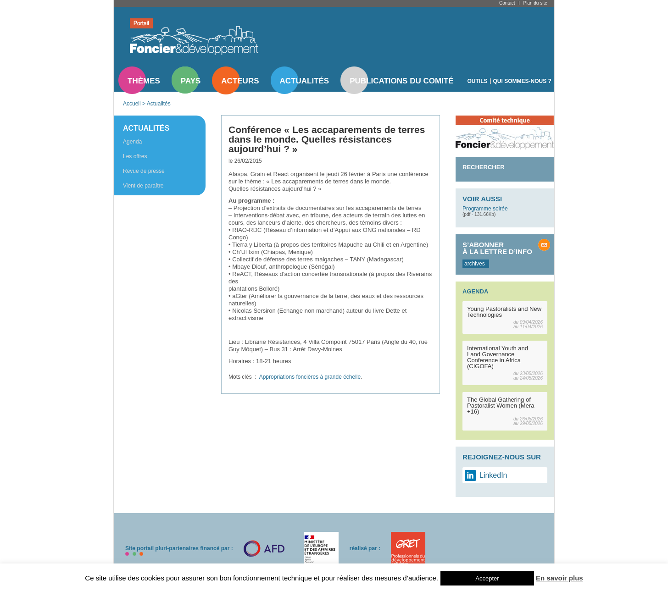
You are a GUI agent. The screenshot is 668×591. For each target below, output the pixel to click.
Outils (478, 81)
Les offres (135, 156)
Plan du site (535, 3)
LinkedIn (493, 475)
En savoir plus (559, 578)
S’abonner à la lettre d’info (497, 248)
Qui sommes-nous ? (522, 81)
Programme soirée (485, 208)
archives (474, 263)
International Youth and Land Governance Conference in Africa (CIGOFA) (497, 357)
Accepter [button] (487, 578)
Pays (190, 81)
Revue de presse (144, 171)
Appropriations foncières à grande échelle (310, 377)
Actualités (304, 81)
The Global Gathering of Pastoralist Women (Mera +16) (500, 405)
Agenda (132, 141)
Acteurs (240, 81)
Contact (507, 3)
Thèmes (144, 81)
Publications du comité (401, 81)
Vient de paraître (143, 185)
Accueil (132, 103)
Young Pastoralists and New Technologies (504, 311)
